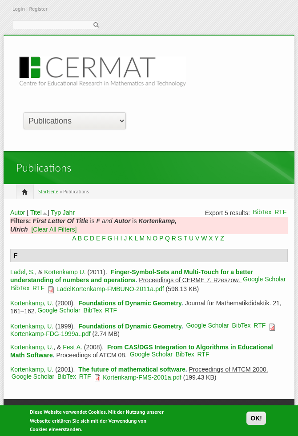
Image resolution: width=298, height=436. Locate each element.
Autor (17, 212)
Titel (36, 212)
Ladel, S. (22, 272)
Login (18, 8)
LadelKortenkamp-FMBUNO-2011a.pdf (110, 288)
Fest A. (72, 347)
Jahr (69, 212)
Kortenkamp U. (64, 272)
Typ (56, 212)
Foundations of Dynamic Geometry (129, 303)
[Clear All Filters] (54, 229)
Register (38, 8)
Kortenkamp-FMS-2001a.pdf (142, 377)
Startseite (48, 191)
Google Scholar (264, 279)
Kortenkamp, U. (31, 303)
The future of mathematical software (131, 369)
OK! (256, 420)
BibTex (262, 212)
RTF (280, 212)
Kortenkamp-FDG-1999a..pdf (50, 333)
